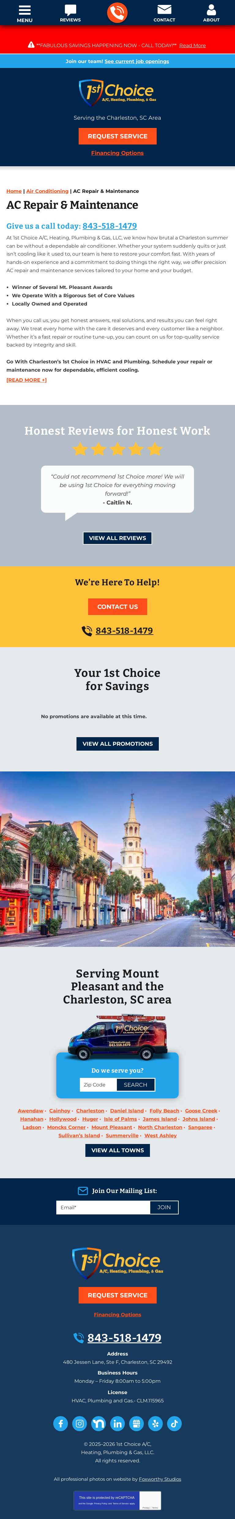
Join (164, 1184)
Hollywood (62, 1099)
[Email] (117, 1184)
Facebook (60, 1390)
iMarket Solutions (80, 1508)
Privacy (146, 1469)
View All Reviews (117, 518)
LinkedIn (117, 1390)
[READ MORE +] (26, 361)
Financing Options (117, 153)
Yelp (155, 1390)
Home (14, 191)
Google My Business (136, 1390)
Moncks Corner (66, 1106)
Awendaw (30, 1092)
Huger (90, 1099)
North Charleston (160, 1106)
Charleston (90, 1092)
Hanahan (31, 1099)
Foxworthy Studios (160, 1441)
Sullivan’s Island (79, 1113)
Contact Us (117, 587)
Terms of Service (121, 1465)
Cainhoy (59, 1092)
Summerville (122, 1113)
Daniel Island (127, 1092)
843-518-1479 (117, 13)
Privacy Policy (100, 1465)
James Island (160, 1099)
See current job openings (137, 61)
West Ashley (160, 1113)
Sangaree (200, 1106)
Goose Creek (201, 1092)
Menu (25, 20)
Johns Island (199, 1099)
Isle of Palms (120, 1099)
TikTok (174, 1390)
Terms (155, 1469)
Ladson (32, 1106)
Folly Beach (164, 1092)
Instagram (79, 1390)
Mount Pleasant (111, 1106)
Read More (192, 45)
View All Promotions (118, 724)
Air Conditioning (47, 191)
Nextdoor (98, 1390)
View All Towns (117, 1127)
